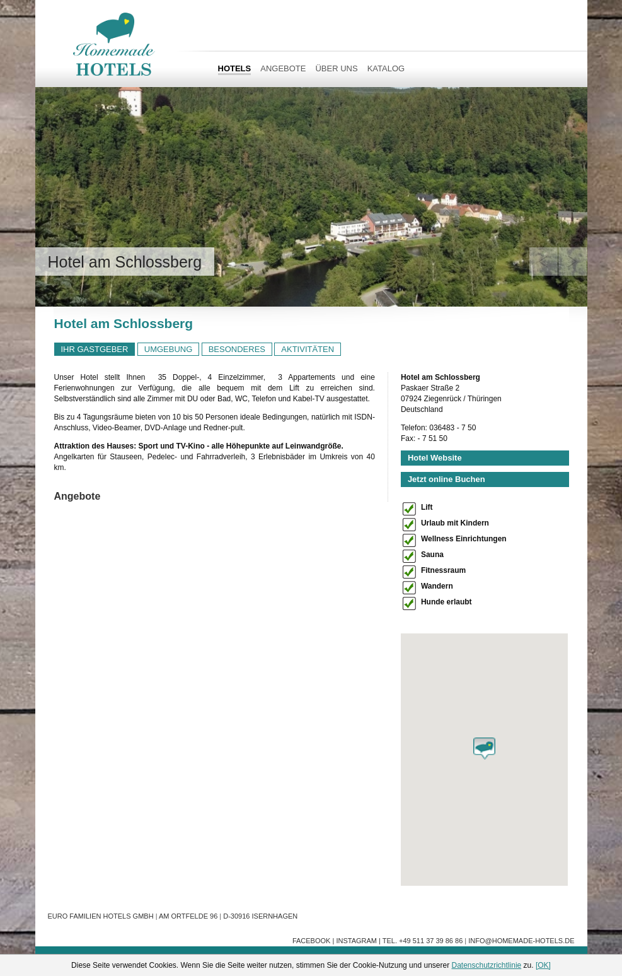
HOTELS (234, 68)
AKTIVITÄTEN (307, 349)
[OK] (543, 965)
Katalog (386, 68)
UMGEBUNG (168, 349)
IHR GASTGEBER (95, 349)
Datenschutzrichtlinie (487, 965)
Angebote (283, 68)
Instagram (356, 940)
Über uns (336, 68)
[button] (484, 749)
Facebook (311, 940)
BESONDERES (237, 349)
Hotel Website (435, 457)
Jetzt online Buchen (446, 479)
